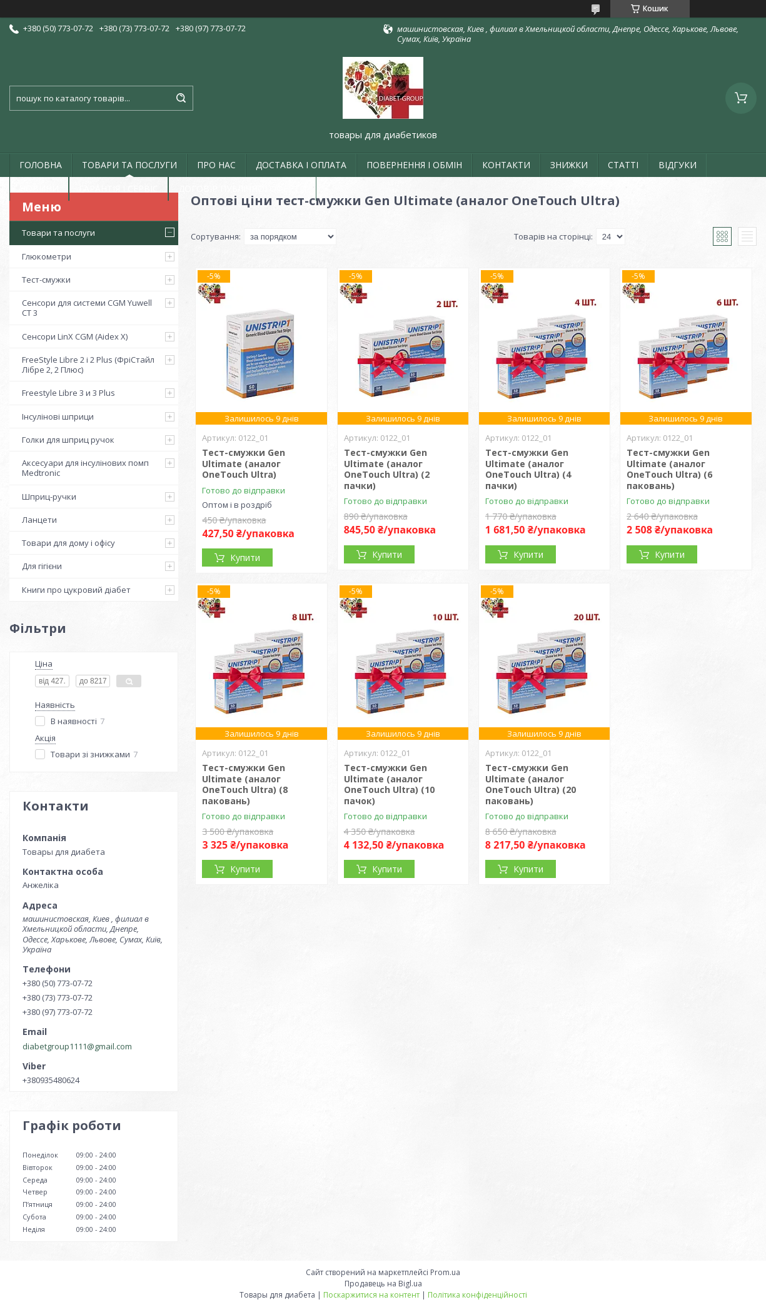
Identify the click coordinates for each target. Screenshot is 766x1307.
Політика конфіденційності (477, 1294)
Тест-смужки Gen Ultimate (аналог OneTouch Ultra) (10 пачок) (389, 784)
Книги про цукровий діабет (76, 589)
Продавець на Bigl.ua (383, 1283)
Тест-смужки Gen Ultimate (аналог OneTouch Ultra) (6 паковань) (669, 469)
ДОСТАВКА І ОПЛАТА (301, 165)
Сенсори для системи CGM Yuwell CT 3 (87, 307)
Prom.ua (445, 1272)
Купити (245, 557)
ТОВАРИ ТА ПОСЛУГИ (129, 165)
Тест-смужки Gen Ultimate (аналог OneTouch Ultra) (243, 463)
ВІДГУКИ (677, 165)
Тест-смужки (46, 279)
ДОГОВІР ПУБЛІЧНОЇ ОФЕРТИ (242, 188)
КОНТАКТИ (506, 165)
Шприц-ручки (49, 496)
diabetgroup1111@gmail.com (77, 1046)
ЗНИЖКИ (569, 165)
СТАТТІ (623, 165)
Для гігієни (42, 566)
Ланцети (39, 519)
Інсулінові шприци (58, 416)
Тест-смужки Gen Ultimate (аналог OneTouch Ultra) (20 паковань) (530, 784)
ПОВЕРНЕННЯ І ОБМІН (414, 165)
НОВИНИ (39, 188)
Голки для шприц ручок (68, 439)
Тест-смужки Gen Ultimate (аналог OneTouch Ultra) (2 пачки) (387, 469)
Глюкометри (46, 256)
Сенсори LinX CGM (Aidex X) (75, 336)
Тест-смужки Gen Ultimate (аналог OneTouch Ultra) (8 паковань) (245, 784)
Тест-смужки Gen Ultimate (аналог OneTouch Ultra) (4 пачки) (528, 469)
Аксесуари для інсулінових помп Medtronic (85, 467)
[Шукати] (180, 98)
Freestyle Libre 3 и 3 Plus (68, 392)
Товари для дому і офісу (68, 542)
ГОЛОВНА (40, 165)
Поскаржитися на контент (371, 1294)
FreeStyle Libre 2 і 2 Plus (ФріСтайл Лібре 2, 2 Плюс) (88, 364)
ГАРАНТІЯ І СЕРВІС (118, 188)
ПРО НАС (216, 165)
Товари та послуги (58, 232)
